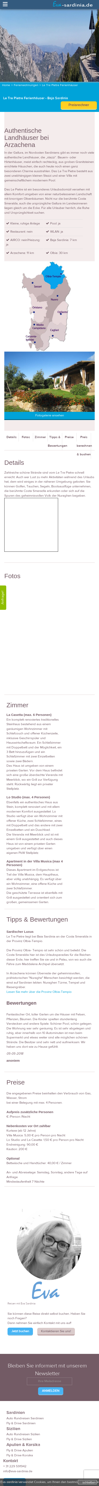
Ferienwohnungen (26, 85)
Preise (69, 437)
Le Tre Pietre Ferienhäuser (60, 85)
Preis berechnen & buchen (84, 445)
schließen (89, 1482)
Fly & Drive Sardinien (21, 1423)
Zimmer (40, 437)
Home (6, 85)
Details (11, 437)
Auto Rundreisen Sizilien (23, 1434)
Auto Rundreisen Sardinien (25, 1418)
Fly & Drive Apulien (19, 1450)
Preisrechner (78, 105)
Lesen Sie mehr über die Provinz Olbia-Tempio (39, 992)
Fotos (26, 437)
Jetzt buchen (20, 1331)
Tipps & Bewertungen (55, 441)
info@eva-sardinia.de (17, 1471)
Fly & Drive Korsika (19, 1455)
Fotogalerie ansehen (49, 415)
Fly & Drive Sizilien (19, 1439)
